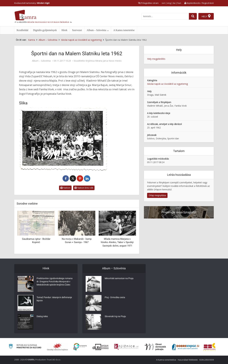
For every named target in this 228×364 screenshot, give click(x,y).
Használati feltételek (188, 359)
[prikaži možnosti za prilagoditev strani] (148, 3)
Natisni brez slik (83, 187)
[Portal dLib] (100, 347)
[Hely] (206, 16)
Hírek (64, 30)
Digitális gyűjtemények (45, 30)
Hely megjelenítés (156, 58)
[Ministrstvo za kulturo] (25, 346)
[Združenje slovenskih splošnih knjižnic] (126, 347)
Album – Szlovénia (96, 30)
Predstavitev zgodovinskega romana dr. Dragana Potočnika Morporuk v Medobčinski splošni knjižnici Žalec (55, 281)
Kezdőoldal (22, 30)
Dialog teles (42, 316)
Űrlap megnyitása (157, 195)
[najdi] (193, 16)
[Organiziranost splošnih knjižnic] (57, 347)
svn (163, 3)
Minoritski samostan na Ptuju (119, 278)
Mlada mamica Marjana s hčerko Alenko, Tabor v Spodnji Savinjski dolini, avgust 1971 (117, 242)
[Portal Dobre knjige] (185, 347)
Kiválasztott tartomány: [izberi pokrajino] (32, 3)
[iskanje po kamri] (165, 16)
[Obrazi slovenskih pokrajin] (155, 347)
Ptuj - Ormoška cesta (115, 297)
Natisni (65, 187)
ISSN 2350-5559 (206, 359)
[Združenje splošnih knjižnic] (209, 347)
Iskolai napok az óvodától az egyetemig (167, 83)
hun (179, 3)
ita (174, 3)
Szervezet (77, 30)
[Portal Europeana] (80, 347)
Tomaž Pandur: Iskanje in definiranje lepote (54, 299)
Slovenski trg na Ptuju (115, 316)
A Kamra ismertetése (124, 30)
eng (169, 3)
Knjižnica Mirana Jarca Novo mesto (104, 60)
